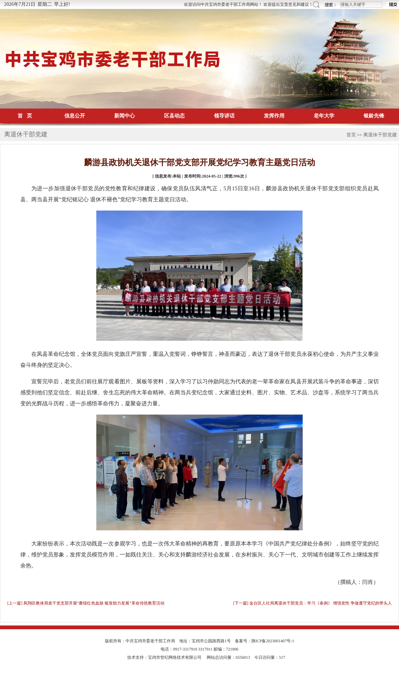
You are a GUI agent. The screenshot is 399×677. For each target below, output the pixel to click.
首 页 (25, 116)
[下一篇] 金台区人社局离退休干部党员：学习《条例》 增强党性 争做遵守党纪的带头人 (312, 603)
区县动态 (174, 116)
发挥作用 (274, 116)
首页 (351, 134)
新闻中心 (124, 116)
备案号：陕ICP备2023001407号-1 (264, 641)
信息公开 (74, 116)
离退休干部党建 (380, 134)
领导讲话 (224, 116)
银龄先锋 (374, 116)
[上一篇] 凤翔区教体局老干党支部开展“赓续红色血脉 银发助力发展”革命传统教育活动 (85, 603)
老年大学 (324, 116)
